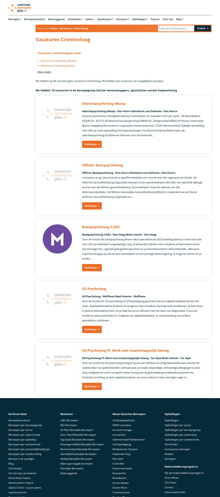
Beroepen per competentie (24, 444)
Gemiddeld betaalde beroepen (78, 453)
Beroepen (14, 19)
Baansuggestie (56, 19)
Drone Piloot (119, 487)
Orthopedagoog (121, 444)
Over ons (168, 19)
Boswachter (119, 473)
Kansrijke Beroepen (71, 468)
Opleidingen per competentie (182, 439)
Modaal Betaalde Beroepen (76, 458)
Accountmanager (122, 429)
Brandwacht (119, 477)
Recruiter (117, 458)
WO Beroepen (68, 425)
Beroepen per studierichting (24, 453)
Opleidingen (139, 19)
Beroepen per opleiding (22, 439)
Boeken (169, 453)
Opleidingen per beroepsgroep (183, 429)
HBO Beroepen (69, 420)
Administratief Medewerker (128, 439)
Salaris (89, 19)
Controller (118, 463)
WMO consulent (121, 425)
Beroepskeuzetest (34, 19)
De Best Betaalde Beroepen (76, 429)
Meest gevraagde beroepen (76, 463)
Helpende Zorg (121, 453)
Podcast (155, 19)
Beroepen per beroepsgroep (25, 425)
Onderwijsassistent (123, 420)
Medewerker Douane (124, 449)
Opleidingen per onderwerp (181, 434)
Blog (178, 19)
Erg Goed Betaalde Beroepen (77, 439)
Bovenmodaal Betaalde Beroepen (80, 449)
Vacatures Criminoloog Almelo (58, 65)
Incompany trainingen (177, 449)
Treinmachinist (121, 492)
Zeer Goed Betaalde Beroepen (78, 434)
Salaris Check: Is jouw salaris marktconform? (24, 490)
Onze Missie (172, 477)
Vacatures (122, 19)
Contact (169, 487)
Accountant (119, 434)
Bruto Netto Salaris (19, 477)
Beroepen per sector (20, 429)
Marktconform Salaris (21, 482)
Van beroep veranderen (22, 473)
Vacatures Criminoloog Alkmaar (59, 61)
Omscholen (74, 19)
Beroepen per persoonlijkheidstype (29, 449)
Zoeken (201, 28)
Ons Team (170, 482)
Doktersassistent (122, 468)
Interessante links (175, 492)
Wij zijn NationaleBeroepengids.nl (184, 472)
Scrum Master (120, 482)
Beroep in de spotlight (21, 458)
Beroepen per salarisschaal (24, 434)
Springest (170, 458)
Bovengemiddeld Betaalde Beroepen (82, 444)
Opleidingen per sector (178, 425)
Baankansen (104, 19)
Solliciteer (90, 144)
